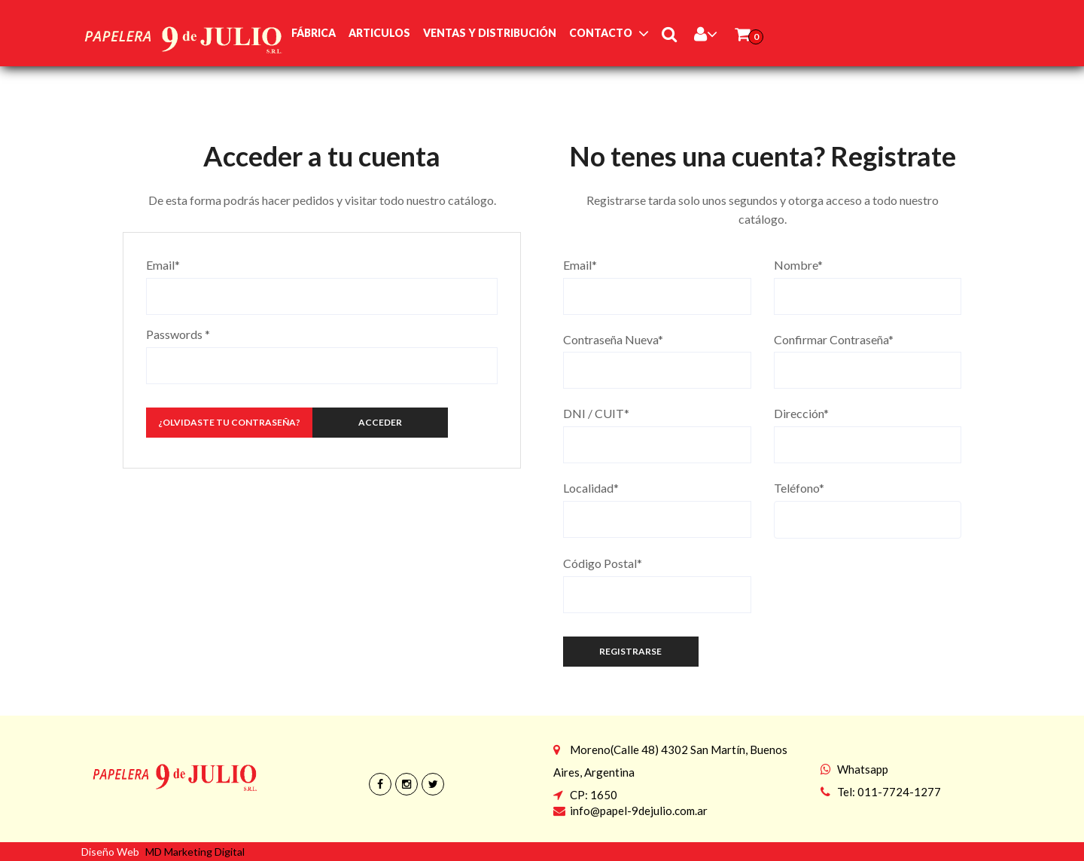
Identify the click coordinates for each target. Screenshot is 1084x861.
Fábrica (313, 32)
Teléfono (799, 488)
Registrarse (630, 651)
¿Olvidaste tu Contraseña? (229, 422)
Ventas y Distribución (489, 32)
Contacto (600, 32)
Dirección (801, 413)
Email (163, 265)
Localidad (591, 488)
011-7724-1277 (899, 791)
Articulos (379, 32)
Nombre (798, 265)
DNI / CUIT (596, 413)
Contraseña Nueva (613, 339)
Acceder (380, 422)
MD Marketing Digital (195, 851)
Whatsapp (862, 769)
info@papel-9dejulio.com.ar (639, 810)
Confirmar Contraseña (834, 339)
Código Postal (602, 563)
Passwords (178, 334)
